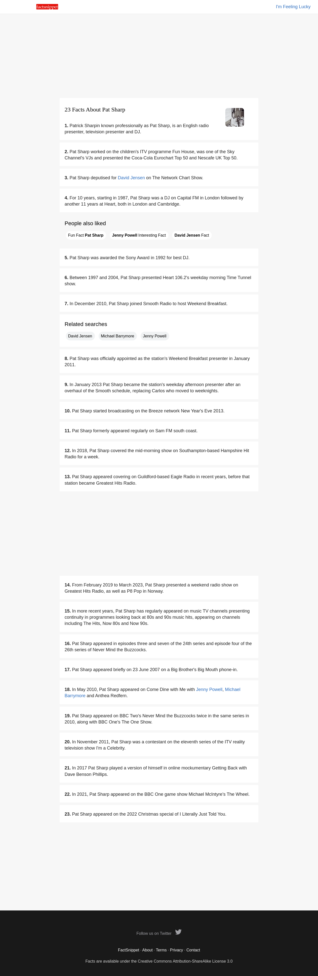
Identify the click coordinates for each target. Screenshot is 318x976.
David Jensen (131, 177)
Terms (161, 950)
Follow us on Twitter (159, 933)
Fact (191, 235)
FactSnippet (128, 950)
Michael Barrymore (117, 336)
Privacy (176, 950)
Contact (193, 950)
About (147, 950)
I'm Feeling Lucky (293, 6)
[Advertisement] (159, 56)
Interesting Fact (139, 235)
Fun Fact (85, 235)
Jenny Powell (154, 336)
